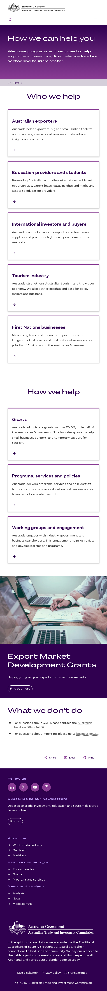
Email (69, 757)
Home (16, 83)
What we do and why (27, 845)
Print (88, 757)
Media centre (22, 903)
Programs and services (29, 879)
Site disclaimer (27, 972)
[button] (10, 20)
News (16, 898)
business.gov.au (87, 733)
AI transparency (75, 972)
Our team (19, 850)
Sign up (15, 821)
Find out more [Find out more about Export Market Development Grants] (20, 688)
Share (50, 757)
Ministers (19, 855)
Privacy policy (51, 972)
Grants (17, 874)
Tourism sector (23, 869)
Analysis (18, 893)
